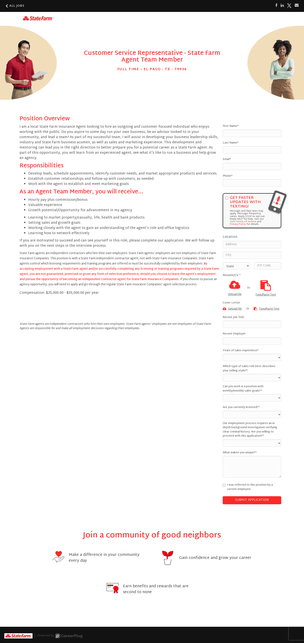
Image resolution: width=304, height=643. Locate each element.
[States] (236, 265)
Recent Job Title (233, 317)
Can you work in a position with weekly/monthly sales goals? (243, 389)
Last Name (231, 143)
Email (227, 159)
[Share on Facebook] (276, 5)
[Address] (252, 244)
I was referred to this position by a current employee (248, 487)
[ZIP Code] (267, 265)
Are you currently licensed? (241, 407)
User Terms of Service (243, 221)
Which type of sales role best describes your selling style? (249, 368)
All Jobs (15, 6)
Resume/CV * (231, 275)
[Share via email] (297, 5)
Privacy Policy (238, 224)
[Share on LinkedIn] (282, 5)
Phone (227, 176)
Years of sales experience (240, 351)
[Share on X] (289, 5)
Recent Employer (234, 334)
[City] (252, 255)
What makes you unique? (240, 453)
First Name (231, 126)
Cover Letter (231, 303)
